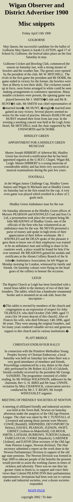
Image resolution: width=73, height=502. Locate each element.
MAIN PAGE (36, 490)
